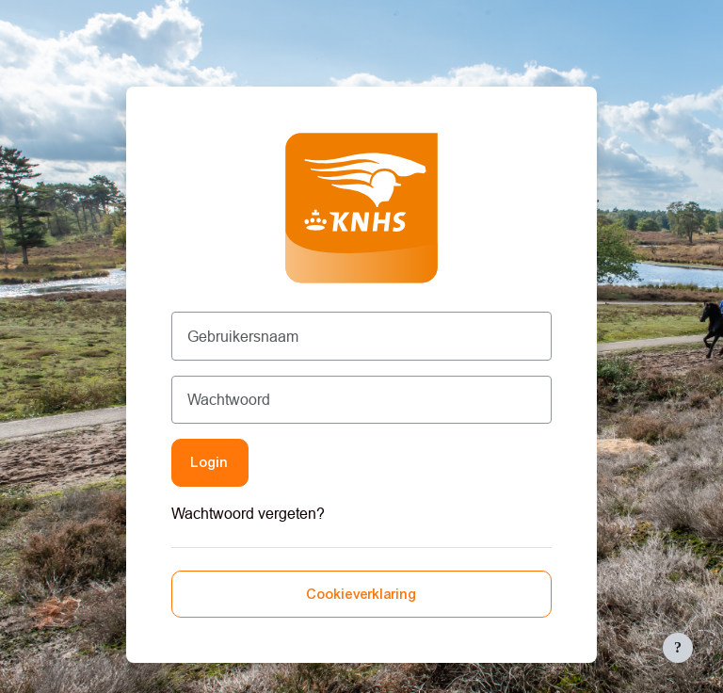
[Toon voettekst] (678, 648)
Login (210, 462)
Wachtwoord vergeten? (248, 513)
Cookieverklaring (362, 594)
